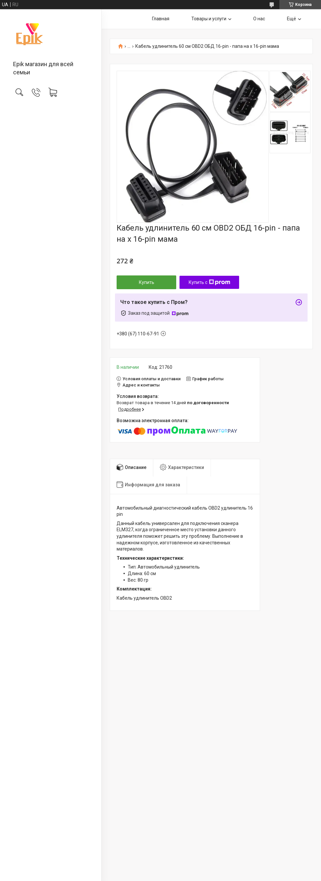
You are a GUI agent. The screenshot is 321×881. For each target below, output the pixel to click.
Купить (146, 282)
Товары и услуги (208, 18)
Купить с (209, 282)
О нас (259, 18)
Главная (160, 18)
